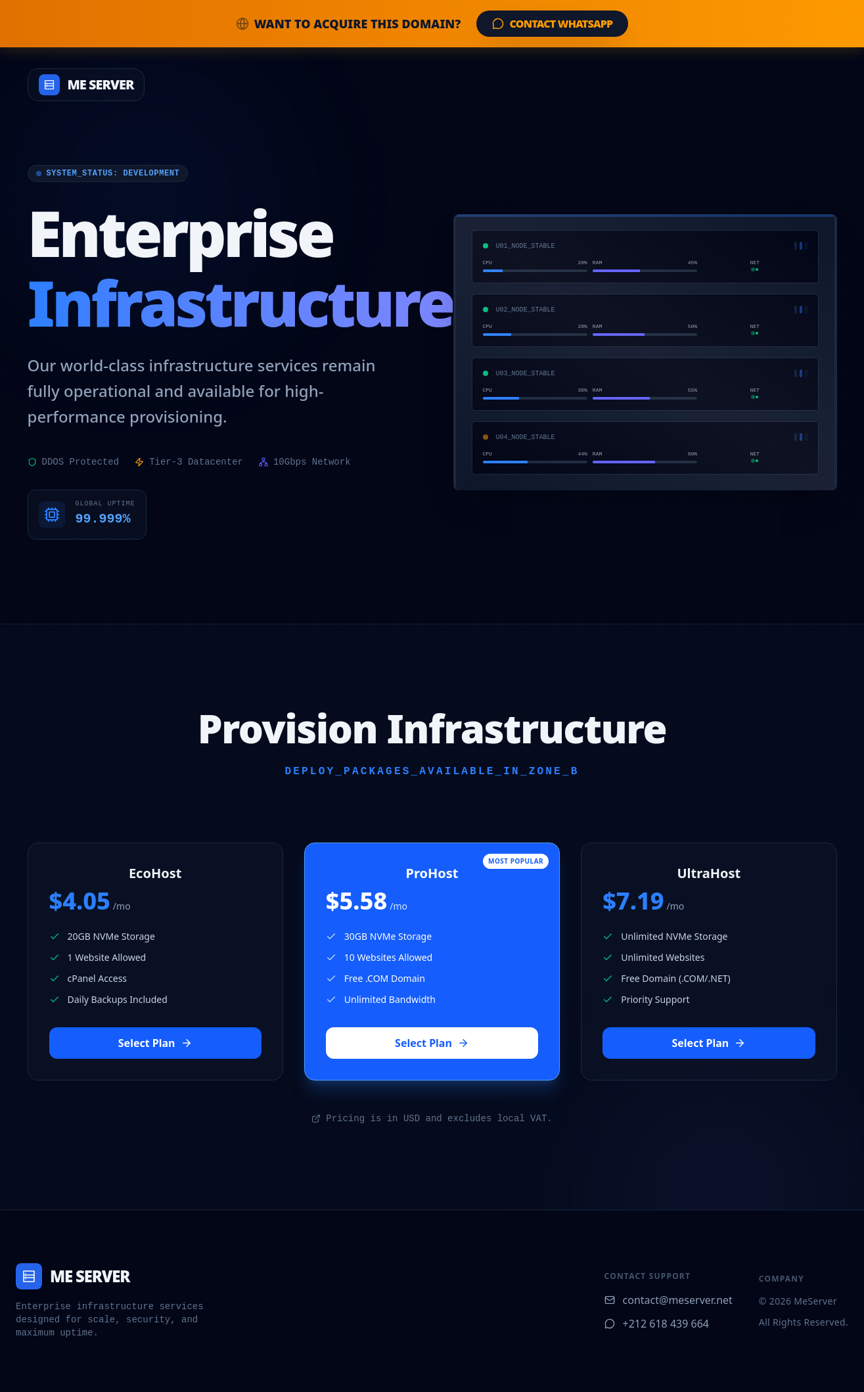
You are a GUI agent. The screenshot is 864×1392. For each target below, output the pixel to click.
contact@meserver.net (668, 1300)
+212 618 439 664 (656, 1323)
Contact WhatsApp (552, 23)
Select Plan (155, 1043)
